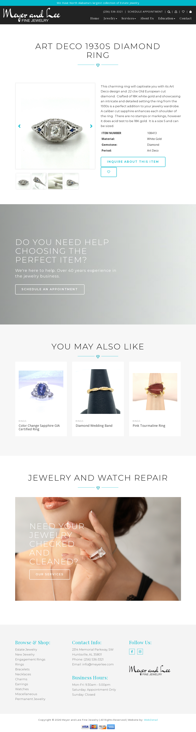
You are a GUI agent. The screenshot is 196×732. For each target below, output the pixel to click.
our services (50, 574)
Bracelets (22, 669)
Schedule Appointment (145, 11)
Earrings (21, 684)
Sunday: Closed (83, 694)
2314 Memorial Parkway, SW (93, 649)
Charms (21, 679)
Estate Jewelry (26, 649)
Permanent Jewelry (30, 699)
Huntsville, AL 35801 (87, 654)
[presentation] (19, 126)
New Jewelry (25, 654)
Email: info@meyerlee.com (93, 664)
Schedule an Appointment (50, 289)
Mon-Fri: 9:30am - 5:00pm (91, 684)
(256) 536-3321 (113, 11)
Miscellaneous (26, 694)
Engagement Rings (30, 659)
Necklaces (23, 674)
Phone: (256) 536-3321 (88, 659)
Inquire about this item (133, 161)
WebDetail (151, 719)
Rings (19, 664)
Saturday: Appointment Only (94, 689)
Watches (22, 689)
